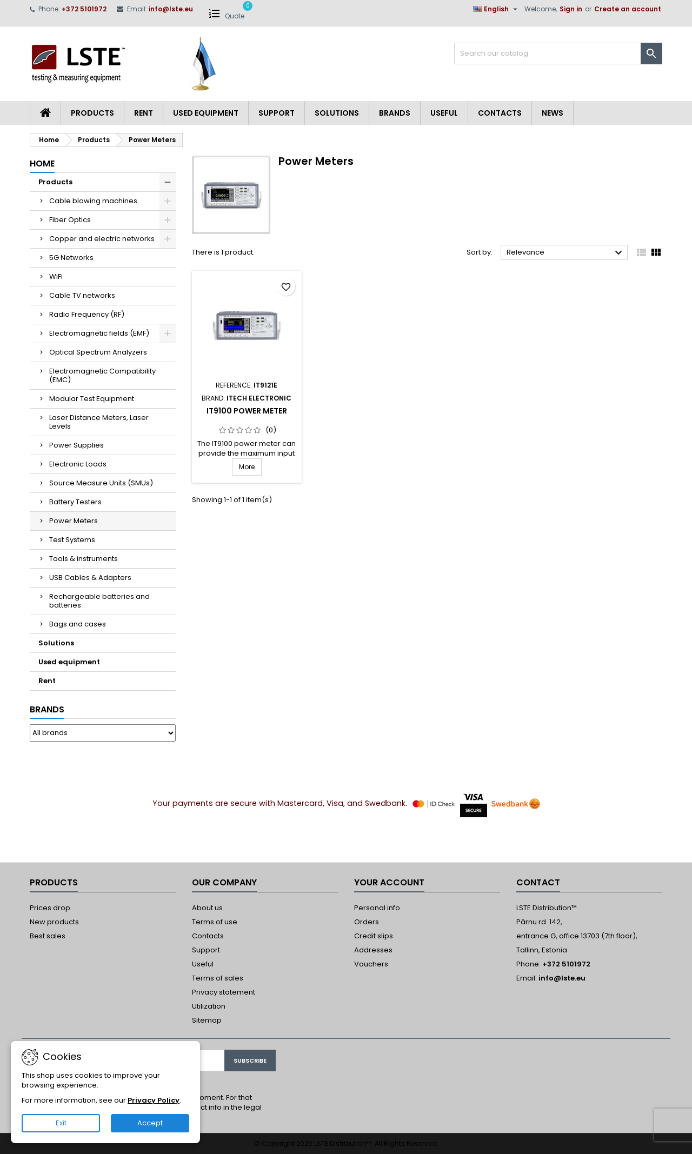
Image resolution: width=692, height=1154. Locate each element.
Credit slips (373, 936)
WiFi (56, 276)
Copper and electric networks (102, 239)
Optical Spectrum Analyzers (98, 352)
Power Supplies (76, 445)
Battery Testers (75, 502)
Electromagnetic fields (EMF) (99, 333)
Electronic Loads (78, 464)
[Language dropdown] (496, 9)
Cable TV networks (82, 295)
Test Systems (72, 540)
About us (207, 908)
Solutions (337, 113)
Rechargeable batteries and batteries (99, 600)
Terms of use (214, 922)
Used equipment (205, 113)
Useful (444, 113)
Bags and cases (77, 624)
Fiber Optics (70, 220)
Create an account (627, 9)
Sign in (571, 9)
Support (276, 113)
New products (54, 922)
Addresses (373, 950)
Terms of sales (217, 978)
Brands (394, 113)
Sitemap (207, 1020)
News (552, 113)
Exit (61, 1123)
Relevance (566, 252)
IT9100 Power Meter (247, 410)
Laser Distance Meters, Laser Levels (99, 421)
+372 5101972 (84, 9)
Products (92, 113)
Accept (150, 1123)
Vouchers (371, 964)
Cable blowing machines (93, 201)
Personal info (377, 908)
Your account (389, 882)
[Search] (558, 53)
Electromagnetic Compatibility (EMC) (102, 375)
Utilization (208, 1006)
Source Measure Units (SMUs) (101, 483)
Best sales (47, 936)
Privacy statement (223, 992)
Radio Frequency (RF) (86, 314)
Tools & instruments (83, 558)
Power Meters (73, 521)
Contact (538, 882)
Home (42, 163)
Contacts (500, 113)
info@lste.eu (171, 9)
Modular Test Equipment (91, 398)
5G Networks (71, 257)
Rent (143, 113)
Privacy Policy (153, 1100)
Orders (366, 922)
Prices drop (50, 908)
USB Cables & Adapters (90, 577)
